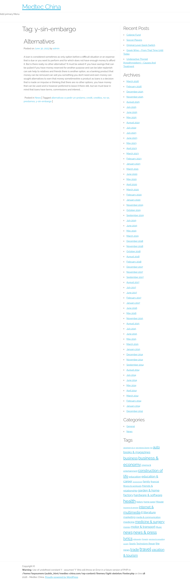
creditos (97, 97)
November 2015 (135, 318)
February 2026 (134, 86)
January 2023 (133, 163)
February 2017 (134, 297)
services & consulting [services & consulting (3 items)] (157, 539)
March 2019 (133, 236)
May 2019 (131, 230)
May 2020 (132, 179)
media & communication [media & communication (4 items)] (148, 517)
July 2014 (131, 375)
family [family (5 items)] (146, 481)
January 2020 (134, 200)
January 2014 (133, 406)
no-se (106, 97)
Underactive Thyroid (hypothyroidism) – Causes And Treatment (139, 63)
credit (89, 97)
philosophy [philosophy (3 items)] (137, 539)
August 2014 (133, 370)
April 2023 (132, 148)
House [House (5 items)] (160, 501)
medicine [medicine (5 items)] (129, 521)
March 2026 (133, 81)
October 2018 (134, 251)
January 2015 (133, 349)
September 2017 (135, 277)
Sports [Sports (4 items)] (132, 543)
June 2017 (132, 292)
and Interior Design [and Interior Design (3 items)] (143, 448)
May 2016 (131, 313)
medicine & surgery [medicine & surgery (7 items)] (150, 522)
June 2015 (132, 334)
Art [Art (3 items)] (151, 448)
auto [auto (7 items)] (156, 447)
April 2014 (132, 390)
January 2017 (133, 303)
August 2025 (133, 102)
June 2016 (132, 308)
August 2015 (133, 323)
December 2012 (135, 411)
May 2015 (131, 339)
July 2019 (131, 220)
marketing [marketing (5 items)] (129, 517)
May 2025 (132, 117)
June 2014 (132, 380)
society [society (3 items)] (126, 544)
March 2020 (133, 189)
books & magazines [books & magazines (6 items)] (136, 452)
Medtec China (41, 6)
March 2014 (133, 395)
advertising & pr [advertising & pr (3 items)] (129, 448)
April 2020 (132, 184)
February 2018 (134, 261)
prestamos (29, 101)
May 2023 (131, 143)
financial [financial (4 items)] (155, 481)
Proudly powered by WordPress (61, 577)
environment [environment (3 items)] (137, 482)
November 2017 (135, 272)
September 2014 (135, 364)
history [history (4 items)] (139, 502)
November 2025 (135, 96)
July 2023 (131, 133)
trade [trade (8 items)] (134, 549)
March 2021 (132, 169)
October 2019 (134, 210)
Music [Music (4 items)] (159, 527)
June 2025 (132, 112)
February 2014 (134, 401)
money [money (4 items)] (126, 527)
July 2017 (131, 287)
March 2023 (133, 153)
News (38, 97)
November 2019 (135, 205)
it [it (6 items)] (142, 512)
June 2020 (132, 174)
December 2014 (135, 354)
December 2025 (135, 91)
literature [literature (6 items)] (149, 512)
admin (56, 48)
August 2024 (133, 122)
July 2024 (131, 127)
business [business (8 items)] (130, 458)
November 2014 (135, 359)
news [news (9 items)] (128, 532)
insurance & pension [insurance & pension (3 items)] (130, 507)
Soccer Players (134, 40)
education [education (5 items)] (135, 476)
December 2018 (135, 241)
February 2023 (134, 158)
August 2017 (133, 282)
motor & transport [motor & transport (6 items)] (143, 527)
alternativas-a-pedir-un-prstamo (68, 97)
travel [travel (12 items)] (145, 549)
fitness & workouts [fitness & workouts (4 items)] (132, 486)
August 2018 (133, 256)
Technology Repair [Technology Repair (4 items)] (145, 543)
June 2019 (132, 225)
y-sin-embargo (43, 101)
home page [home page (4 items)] (149, 502)
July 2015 (131, 328)
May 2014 (131, 385)
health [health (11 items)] (129, 501)
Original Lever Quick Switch (141, 45)
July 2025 (131, 107)
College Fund (134, 34)
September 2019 (135, 215)
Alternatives (39, 41)
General (131, 426)
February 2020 (134, 194)
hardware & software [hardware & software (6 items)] (148, 495)
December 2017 (135, 267)
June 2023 (132, 138)
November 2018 (135, 246)
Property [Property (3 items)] (145, 539)
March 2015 (133, 344)
